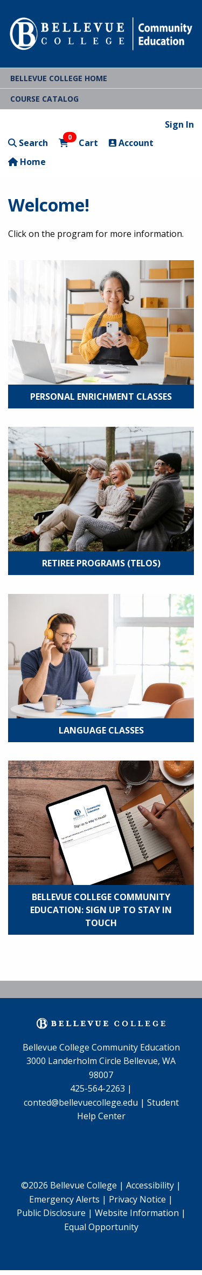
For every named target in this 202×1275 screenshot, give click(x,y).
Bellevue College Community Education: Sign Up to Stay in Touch (101, 910)
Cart (78, 142)
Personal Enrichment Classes (101, 396)
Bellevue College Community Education (101, 1047)
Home (27, 162)
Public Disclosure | (55, 1213)
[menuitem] (68, 1200)
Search (28, 143)
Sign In (179, 124)
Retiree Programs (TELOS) (101, 563)
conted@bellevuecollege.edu (81, 1102)
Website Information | (140, 1213)
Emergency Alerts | (68, 1199)
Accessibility (151, 1185)
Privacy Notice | (141, 1199)
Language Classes (101, 730)
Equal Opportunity (101, 1227)
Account (131, 143)
